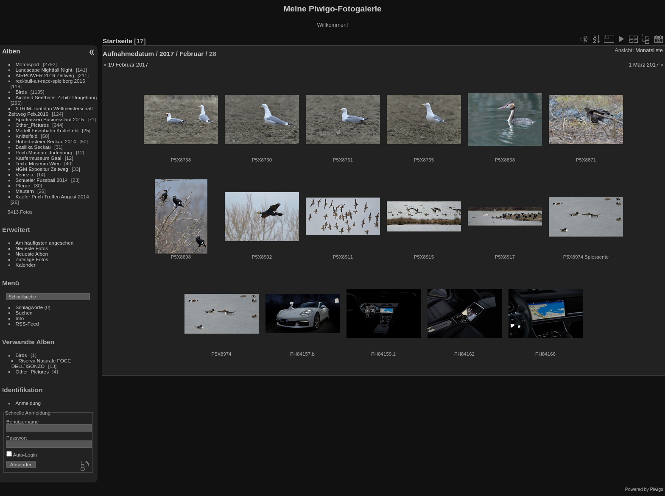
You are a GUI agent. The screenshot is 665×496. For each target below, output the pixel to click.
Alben (11, 51)
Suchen (24, 312)
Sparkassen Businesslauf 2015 (50, 119)
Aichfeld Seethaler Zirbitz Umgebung (56, 97)
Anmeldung (28, 403)
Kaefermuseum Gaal (38, 158)
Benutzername (22, 421)
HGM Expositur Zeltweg (42, 169)
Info (20, 318)
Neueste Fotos (32, 248)
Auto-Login (21, 454)
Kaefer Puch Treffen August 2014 (52, 196)
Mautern (25, 191)
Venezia (25, 174)
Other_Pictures (32, 125)
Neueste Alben (32, 253)
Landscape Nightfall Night (44, 69)
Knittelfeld (27, 136)
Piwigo (656, 489)
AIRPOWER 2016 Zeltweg (45, 75)
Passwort (16, 437)
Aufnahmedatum (128, 53)
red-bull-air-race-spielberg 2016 (50, 81)
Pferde (23, 185)
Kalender (26, 265)
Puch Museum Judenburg (44, 152)
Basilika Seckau (33, 147)
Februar (191, 53)
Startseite (117, 41)
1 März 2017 (644, 64)
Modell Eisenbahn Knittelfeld (47, 130)
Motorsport (27, 64)
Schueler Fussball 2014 (42, 180)
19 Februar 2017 (128, 64)
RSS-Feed (27, 323)
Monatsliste (649, 50)
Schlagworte (29, 307)
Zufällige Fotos (32, 259)
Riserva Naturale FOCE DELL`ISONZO (41, 363)
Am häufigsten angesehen (45, 242)
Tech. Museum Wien (38, 163)
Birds (21, 92)
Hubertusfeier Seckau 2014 (46, 141)
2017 (166, 53)
